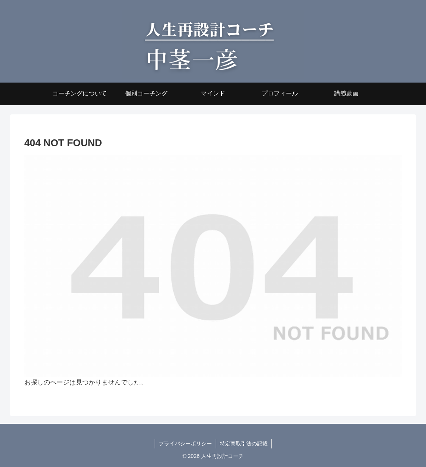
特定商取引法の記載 (244, 443)
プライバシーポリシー (185, 443)
